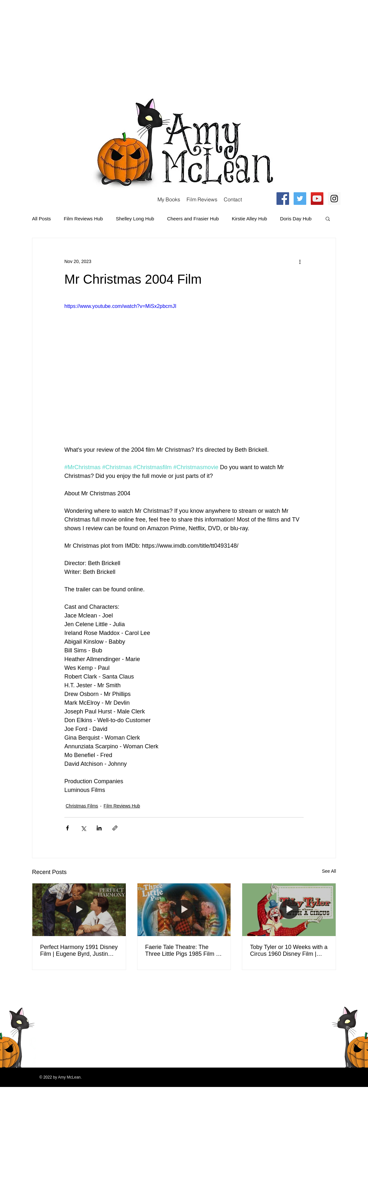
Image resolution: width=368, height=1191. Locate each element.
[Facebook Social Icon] (282, 198)
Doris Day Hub (296, 218)
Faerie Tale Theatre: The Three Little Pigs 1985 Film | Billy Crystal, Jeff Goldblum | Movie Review (181, 950)
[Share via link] (115, 828)
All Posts (41, 218)
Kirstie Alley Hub (249, 218)
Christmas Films (82, 805)
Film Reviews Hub (83, 218)
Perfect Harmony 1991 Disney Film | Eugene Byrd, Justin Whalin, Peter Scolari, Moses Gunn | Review (79, 950)
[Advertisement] (116, 45)
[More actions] (300, 261)
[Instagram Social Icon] (334, 198)
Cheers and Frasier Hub (193, 218)
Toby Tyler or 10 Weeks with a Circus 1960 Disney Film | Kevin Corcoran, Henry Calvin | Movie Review (288, 950)
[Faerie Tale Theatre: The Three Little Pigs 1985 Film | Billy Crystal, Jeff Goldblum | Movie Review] (184, 909)
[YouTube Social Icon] (317, 198)
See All (329, 871)
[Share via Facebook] (67, 828)
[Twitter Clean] (316, 990)
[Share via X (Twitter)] (83, 828)
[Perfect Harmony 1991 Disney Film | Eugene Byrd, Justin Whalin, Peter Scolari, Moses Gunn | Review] (79, 909)
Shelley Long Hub (135, 218)
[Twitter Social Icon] (300, 198)
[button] (328, 218)
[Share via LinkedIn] (99, 828)
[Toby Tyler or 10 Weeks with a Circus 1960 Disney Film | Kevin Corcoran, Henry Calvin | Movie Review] (289, 909)
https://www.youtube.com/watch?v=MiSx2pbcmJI (120, 306)
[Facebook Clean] (307, 990)
